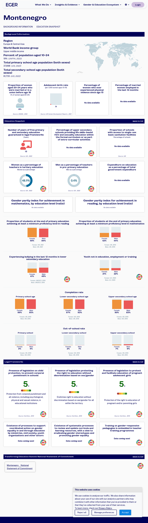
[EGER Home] (12, 5)
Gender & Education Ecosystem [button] (101, 4)
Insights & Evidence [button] (66, 4)
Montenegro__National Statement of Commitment (19, 467)
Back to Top (138, 121)
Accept (125, 512)
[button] (127, 4)
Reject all (81, 512)
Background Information (18, 27)
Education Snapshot (48, 27)
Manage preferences (104, 512)
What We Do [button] (42, 4)
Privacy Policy (105, 508)
